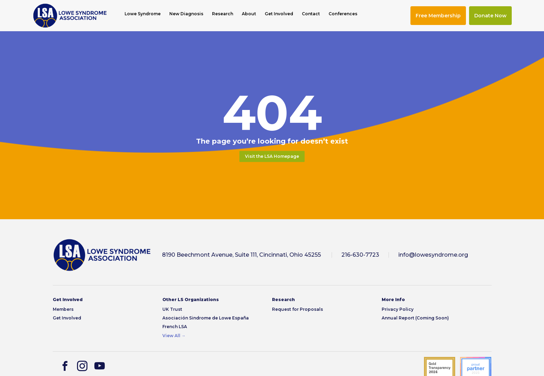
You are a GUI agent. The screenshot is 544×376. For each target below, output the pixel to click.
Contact (311, 14)
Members (63, 309)
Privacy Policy (398, 309)
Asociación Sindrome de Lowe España (205, 318)
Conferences (343, 14)
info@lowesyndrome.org (433, 254)
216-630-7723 (360, 254)
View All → (174, 335)
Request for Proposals (297, 309)
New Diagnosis (186, 14)
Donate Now (490, 15)
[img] (70, 15)
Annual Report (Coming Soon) (415, 318)
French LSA (174, 326)
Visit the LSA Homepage (272, 156)
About (249, 14)
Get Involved (279, 14)
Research (222, 14)
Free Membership (438, 15)
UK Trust (172, 309)
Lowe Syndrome (143, 14)
